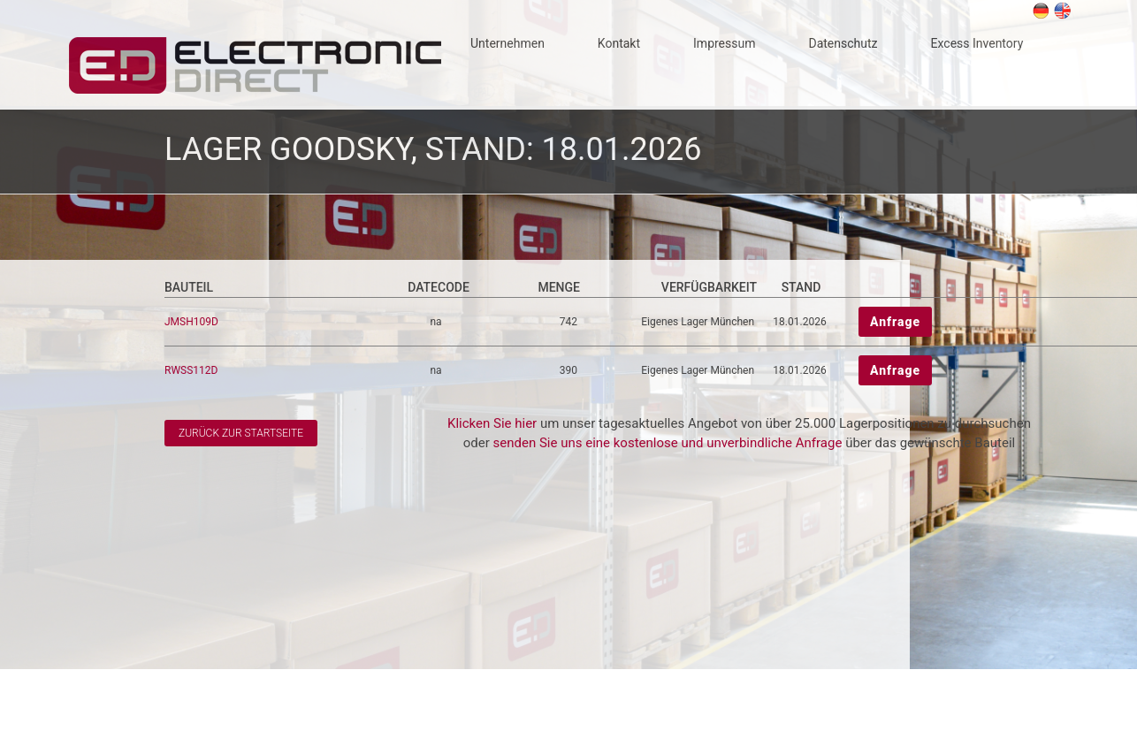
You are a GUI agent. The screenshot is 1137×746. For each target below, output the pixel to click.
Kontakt (619, 43)
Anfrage (895, 322)
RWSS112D (192, 370)
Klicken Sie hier (492, 423)
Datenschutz (842, 43)
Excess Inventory (977, 43)
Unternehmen (507, 43)
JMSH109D (192, 322)
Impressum (724, 43)
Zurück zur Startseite (241, 433)
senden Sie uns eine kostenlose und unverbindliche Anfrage (668, 443)
